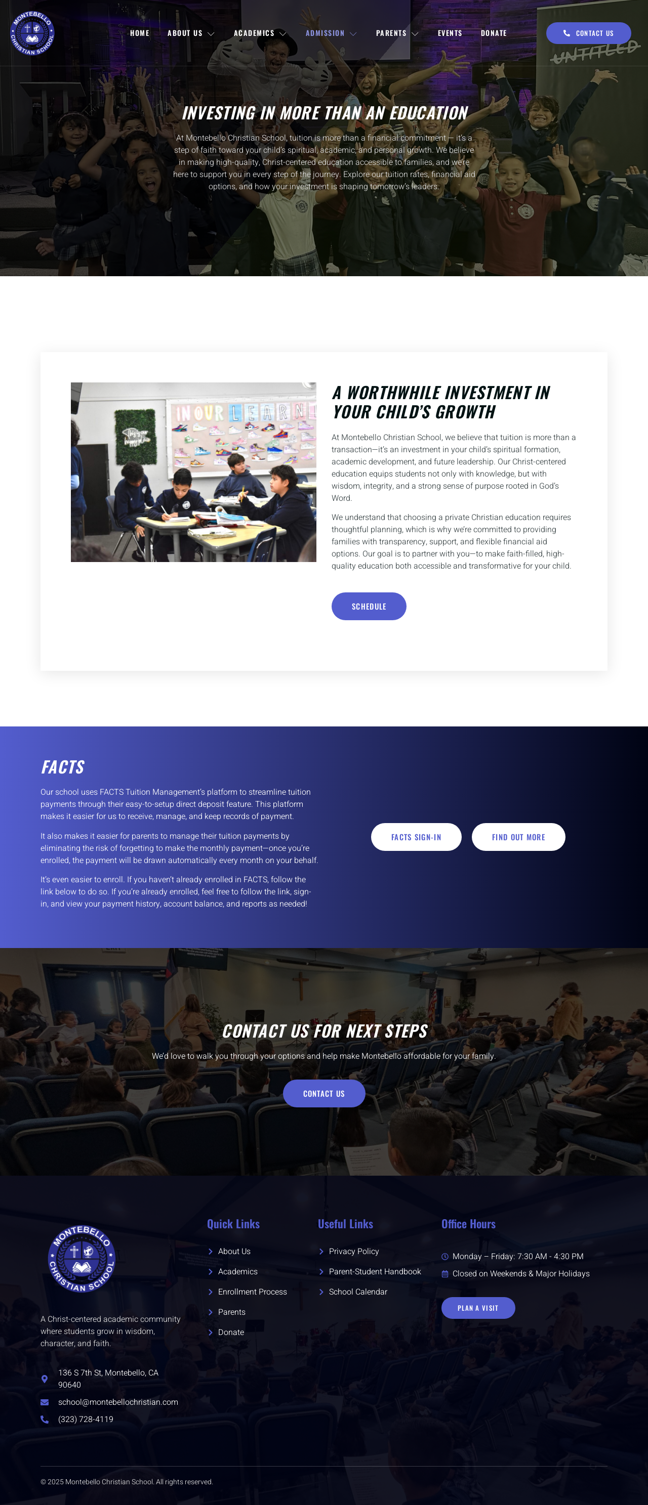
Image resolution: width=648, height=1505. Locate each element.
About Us (192, 32)
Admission (332, 32)
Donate (494, 32)
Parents (398, 32)
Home (139, 32)
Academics (261, 32)
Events (450, 32)
